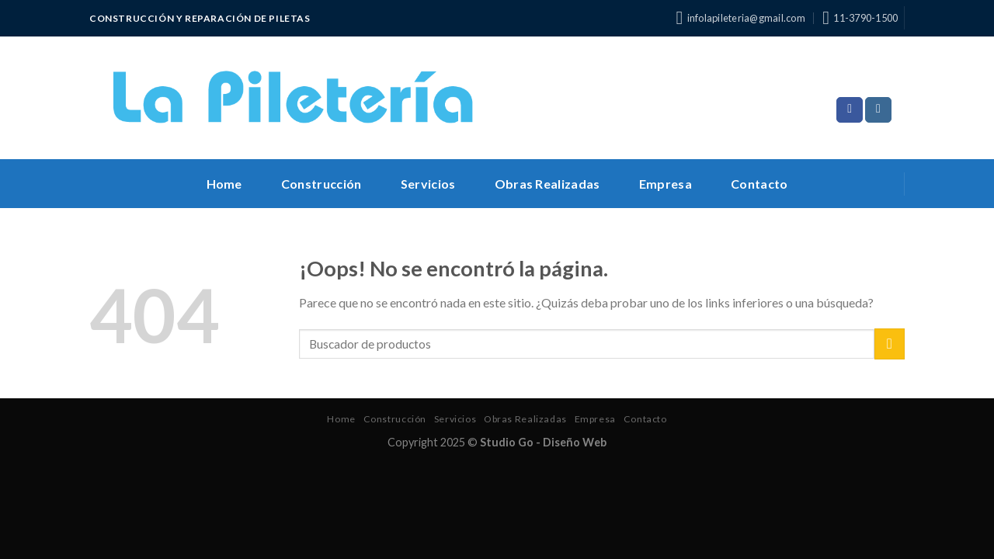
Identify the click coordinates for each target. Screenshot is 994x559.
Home (224, 183)
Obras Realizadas (547, 183)
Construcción (321, 183)
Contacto (759, 183)
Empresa (665, 183)
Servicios (428, 183)
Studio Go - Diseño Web (543, 442)
